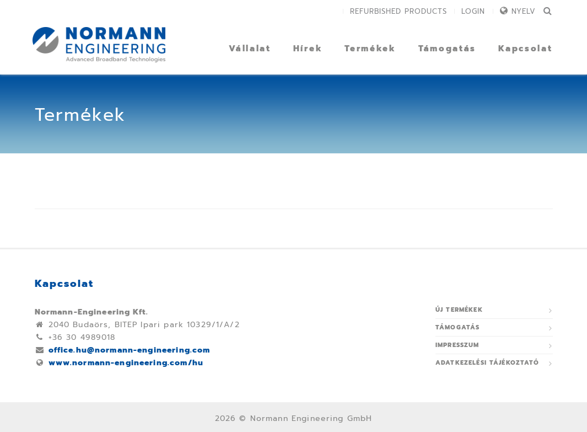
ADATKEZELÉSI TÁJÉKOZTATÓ (487, 362)
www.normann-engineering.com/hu (126, 363)
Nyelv (523, 11)
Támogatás (447, 48)
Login (473, 11)
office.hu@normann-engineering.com (130, 350)
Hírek (308, 48)
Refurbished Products (398, 11)
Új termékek (459, 309)
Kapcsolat (525, 48)
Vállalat (250, 48)
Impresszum (457, 345)
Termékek (370, 48)
